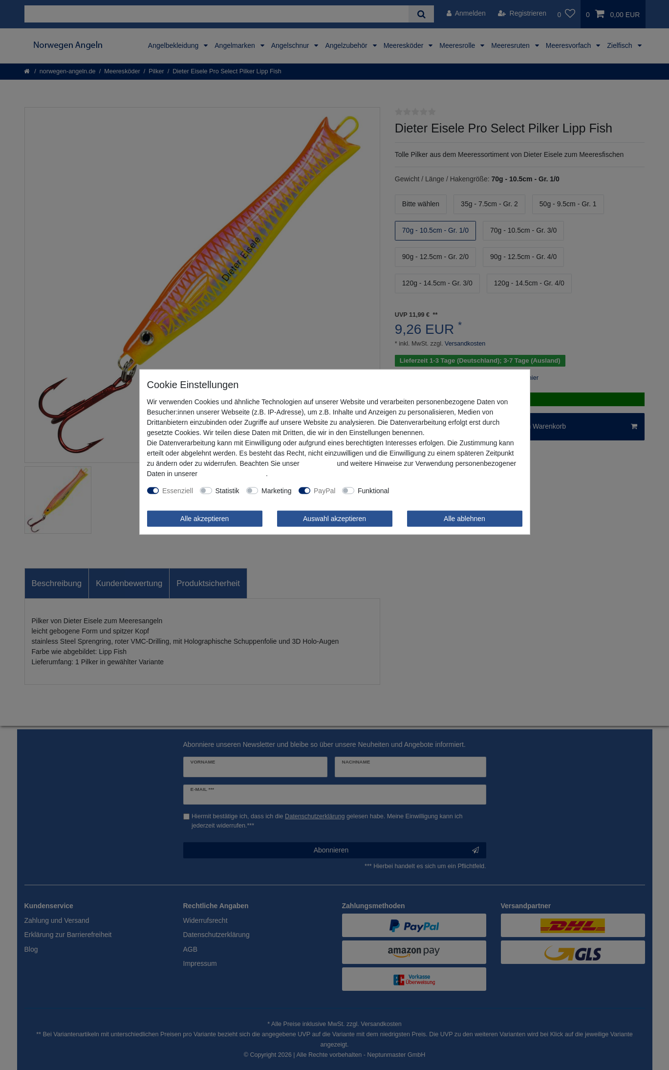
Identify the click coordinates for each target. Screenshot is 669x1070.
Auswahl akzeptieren (334, 518)
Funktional (373, 490)
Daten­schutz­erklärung (232, 473)
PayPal (324, 490)
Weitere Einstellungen (429, 490)
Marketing (276, 490)
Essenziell (177, 490)
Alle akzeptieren (204, 518)
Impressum (318, 463)
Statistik (227, 490)
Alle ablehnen (464, 518)
